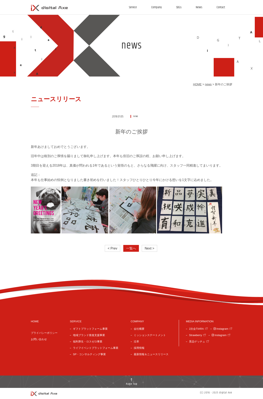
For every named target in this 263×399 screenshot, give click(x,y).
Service (133, 7)
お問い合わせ (39, 339)
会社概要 (139, 328)
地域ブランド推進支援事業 (89, 335)
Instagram (220, 328)
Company (156, 7)
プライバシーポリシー (44, 332)
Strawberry (195, 335)
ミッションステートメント (150, 335)
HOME (197, 84)
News (199, 7)
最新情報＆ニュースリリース (151, 354)
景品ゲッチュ (197, 341)
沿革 (136, 341)
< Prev (112, 248)
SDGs (178, 7)
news (208, 84)
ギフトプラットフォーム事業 (90, 328)
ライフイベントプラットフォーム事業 (95, 347)
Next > (149, 248)
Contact (221, 7)
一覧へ (131, 248)
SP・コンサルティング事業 (89, 354)
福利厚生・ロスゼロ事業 (87, 341)
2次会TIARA (196, 328)
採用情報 (139, 347)
